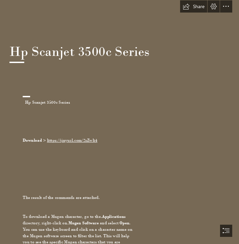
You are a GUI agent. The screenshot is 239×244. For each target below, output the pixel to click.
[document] (119, 122)
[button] (193, 6)
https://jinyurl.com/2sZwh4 (72, 140)
